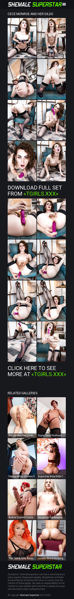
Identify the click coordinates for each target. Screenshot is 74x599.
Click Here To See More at (37, 371)
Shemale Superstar (29, 595)
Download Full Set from (35, 190)
